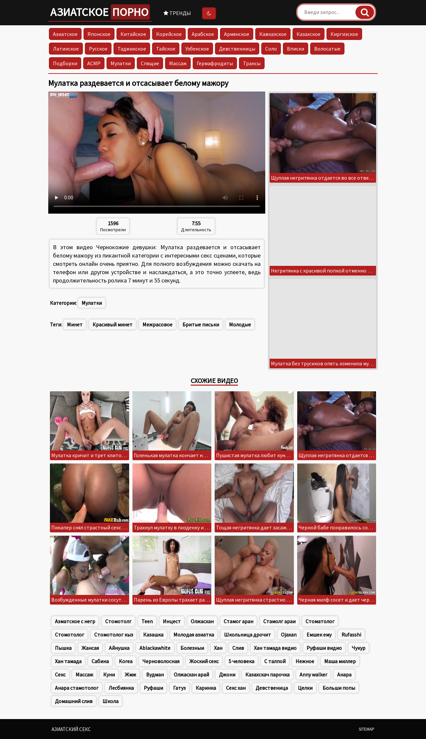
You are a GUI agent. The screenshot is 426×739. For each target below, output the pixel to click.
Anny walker (313, 674)
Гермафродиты (215, 63)
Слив (238, 648)
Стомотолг (118, 621)
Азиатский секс (71, 729)
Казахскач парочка (267, 674)
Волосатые (327, 48)
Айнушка (119, 648)
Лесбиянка (121, 687)
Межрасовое (157, 324)
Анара (344, 674)
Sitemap (366, 729)
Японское (99, 34)
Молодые (240, 324)
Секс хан (236, 687)
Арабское (203, 34)
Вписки (295, 48)
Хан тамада (68, 661)
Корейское (169, 34)
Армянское (236, 34)
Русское (98, 48)
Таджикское (131, 48)
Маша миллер (340, 661)
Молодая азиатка (193, 634)
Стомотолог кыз (113, 634)
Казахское (308, 34)
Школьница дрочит (247, 634)
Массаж (178, 63)
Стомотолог (69, 634)
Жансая (90, 648)
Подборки (65, 63)
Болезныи (192, 648)
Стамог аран (238, 621)
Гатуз (179, 687)
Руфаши (153, 687)
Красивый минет (112, 324)
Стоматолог (320, 621)
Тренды (177, 13)
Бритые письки (200, 324)
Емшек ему (319, 634)
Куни (109, 674)
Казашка (153, 634)
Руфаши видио (324, 648)
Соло (271, 48)
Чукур (358, 648)
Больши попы (338, 687)
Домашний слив (74, 701)
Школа (110, 701)
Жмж (130, 674)
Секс (60, 674)
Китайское (133, 34)
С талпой (275, 661)
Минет (75, 324)
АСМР (94, 63)
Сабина (100, 661)
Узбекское (197, 48)
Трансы (252, 63)
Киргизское (344, 34)
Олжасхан (202, 621)
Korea (125, 661)
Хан (218, 648)
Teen (147, 621)
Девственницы (237, 48)
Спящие (150, 63)
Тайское (165, 48)
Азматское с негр (75, 621)
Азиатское (100, 12)
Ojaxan (289, 634)
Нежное (305, 661)
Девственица (272, 687)
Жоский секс (204, 661)
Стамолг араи (279, 621)
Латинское (66, 48)
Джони (227, 674)
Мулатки (120, 63)
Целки (305, 687)
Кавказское (273, 34)
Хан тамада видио (275, 648)
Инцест (172, 621)
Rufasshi (351, 634)
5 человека (241, 661)
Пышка (63, 648)
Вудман (155, 674)
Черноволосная (160, 661)
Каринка (206, 687)
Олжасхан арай (191, 674)
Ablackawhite (154, 648)
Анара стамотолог (77, 687)
